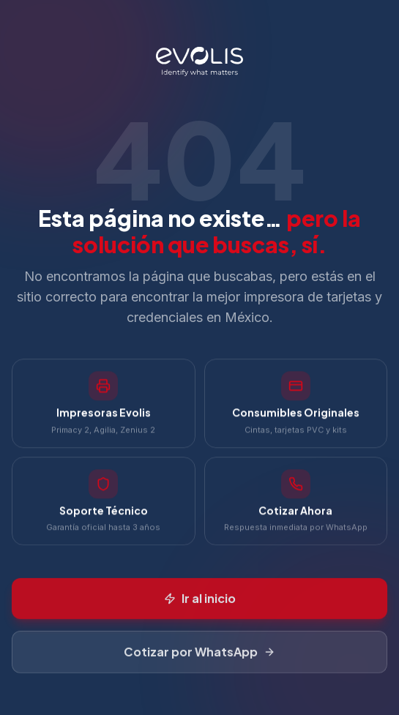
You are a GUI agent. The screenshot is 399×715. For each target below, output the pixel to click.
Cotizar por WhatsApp (199, 656)
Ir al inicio (200, 602)
